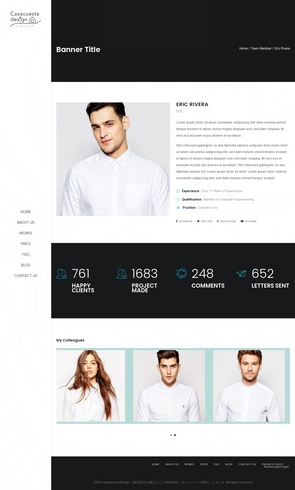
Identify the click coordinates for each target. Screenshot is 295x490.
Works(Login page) (276, 467)
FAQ (25, 254)
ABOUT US (25, 222)
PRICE (26, 243)
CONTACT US (25, 275)
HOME (25, 211)
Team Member (261, 48)
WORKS (25, 233)
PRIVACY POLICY (273, 464)
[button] (171, 435)
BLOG (26, 265)
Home (243, 48)
